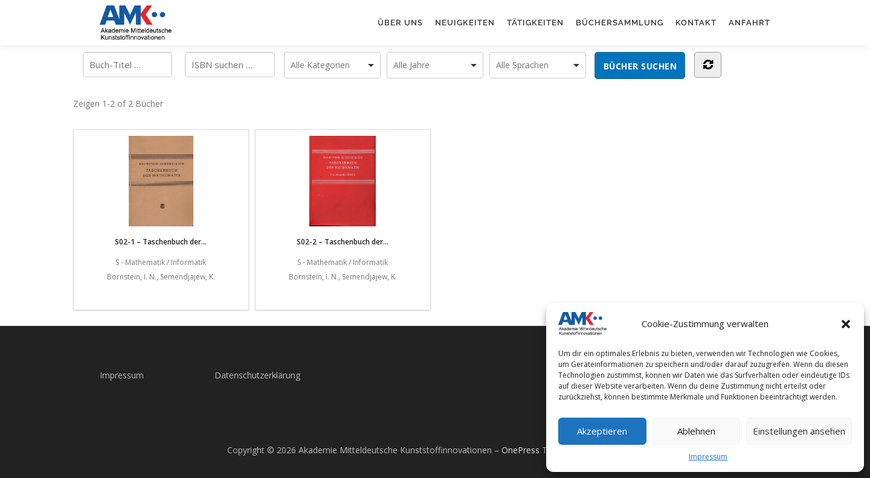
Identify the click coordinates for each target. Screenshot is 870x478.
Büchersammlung (619, 22)
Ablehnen (696, 431)
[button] (846, 324)
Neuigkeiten (465, 22)
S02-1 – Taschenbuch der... (161, 191)
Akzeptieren (602, 431)
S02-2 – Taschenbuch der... (342, 191)
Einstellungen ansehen (799, 431)
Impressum (708, 456)
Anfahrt (749, 22)
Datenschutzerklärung (257, 375)
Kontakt (696, 22)
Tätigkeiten (535, 22)
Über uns (400, 22)
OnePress (520, 450)
